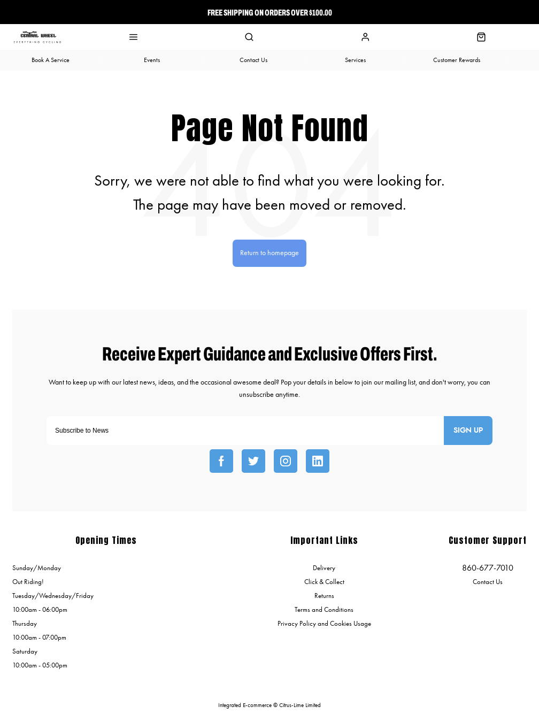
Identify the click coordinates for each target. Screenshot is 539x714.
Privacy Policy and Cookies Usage (324, 623)
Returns (324, 596)
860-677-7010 (487, 568)
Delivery (324, 568)
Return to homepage (269, 252)
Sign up (468, 430)
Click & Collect (324, 582)
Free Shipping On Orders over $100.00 (269, 12)
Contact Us (488, 582)
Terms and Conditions (324, 609)
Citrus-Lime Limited (300, 705)
